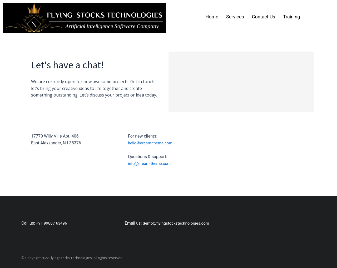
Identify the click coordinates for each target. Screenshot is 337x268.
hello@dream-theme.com (151, 142)
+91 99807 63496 (52, 223)
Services (235, 16)
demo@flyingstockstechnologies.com (178, 223)
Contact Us (263, 16)
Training (291, 16)
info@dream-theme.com (151, 163)
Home (212, 16)
